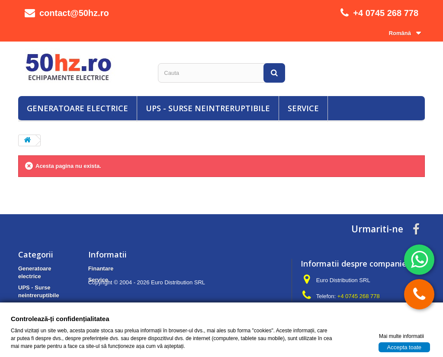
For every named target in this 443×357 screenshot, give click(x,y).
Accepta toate (404, 347)
